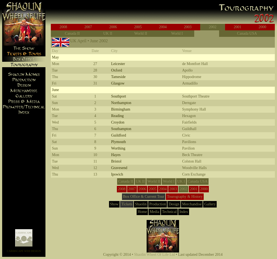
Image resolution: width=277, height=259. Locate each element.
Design (174, 204)
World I (177, 33)
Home (142, 212)
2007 (88, 27)
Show (114, 204)
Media (154, 212)
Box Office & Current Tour (143, 197)
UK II (107, 33)
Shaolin (141, 204)
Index (183, 212)
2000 (262, 27)
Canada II (72, 33)
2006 (113, 27)
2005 (138, 27)
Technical (169, 212)
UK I (206, 33)
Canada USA (247, 33)
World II (140, 33)
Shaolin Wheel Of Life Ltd (154, 254)
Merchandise (192, 204)
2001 (237, 27)
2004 (163, 27)
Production (157, 204)
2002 (212, 27)
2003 (188, 27)
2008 (63, 27)
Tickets (126, 204)
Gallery (210, 204)
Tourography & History (185, 197)
